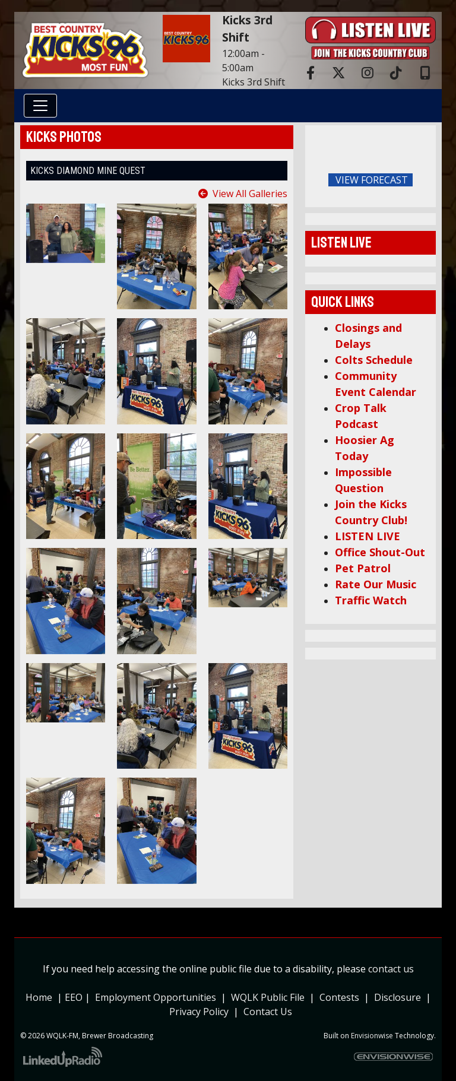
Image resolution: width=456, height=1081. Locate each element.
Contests (339, 997)
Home (39, 997)
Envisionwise (372, 1036)
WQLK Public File (268, 997)
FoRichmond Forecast (424, 180)
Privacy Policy (201, 1011)
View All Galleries (250, 193)
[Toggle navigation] (40, 106)
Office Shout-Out (380, 552)
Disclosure (397, 997)
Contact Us (267, 1011)
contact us (391, 968)
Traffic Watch (371, 600)
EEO (74, 997)
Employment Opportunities (155, 997)
